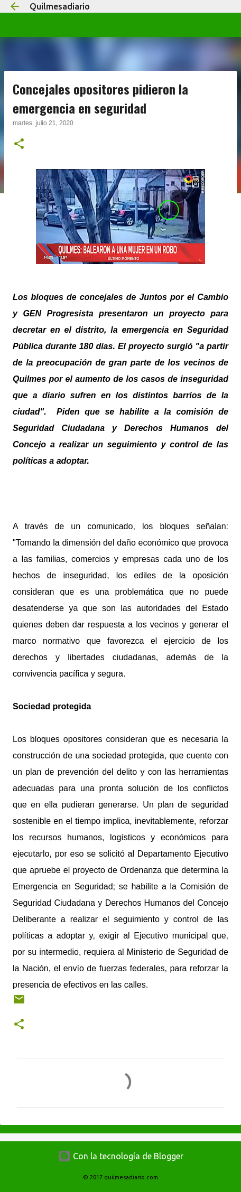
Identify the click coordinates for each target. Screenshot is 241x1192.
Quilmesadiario (60, 6)
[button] (19, 144)
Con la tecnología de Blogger (120, 1156)
